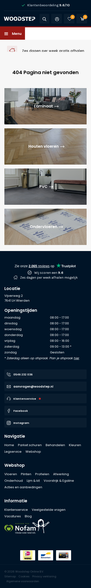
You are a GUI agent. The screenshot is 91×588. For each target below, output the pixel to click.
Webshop (14, 465)
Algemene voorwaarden (22, 581)
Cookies (24, 576)
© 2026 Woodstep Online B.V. (24, 571)
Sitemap (10, 576)
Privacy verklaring (44, 576)
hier (76, 358)
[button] (12, 33)
